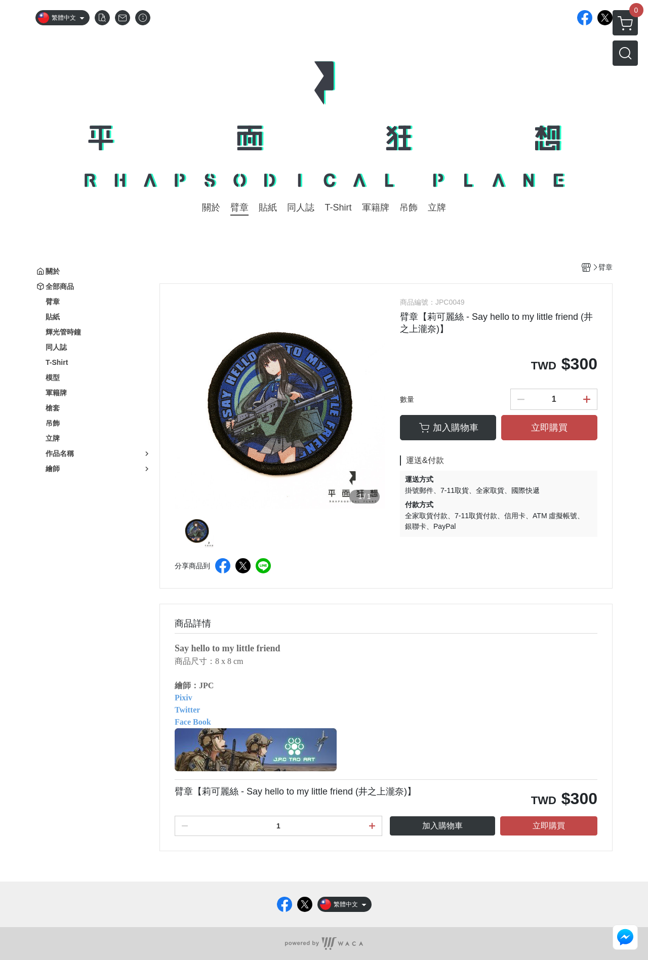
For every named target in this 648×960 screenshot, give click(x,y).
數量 (407, 399)
